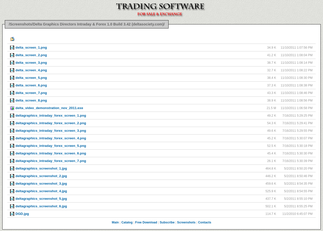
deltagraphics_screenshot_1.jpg (41, 168)
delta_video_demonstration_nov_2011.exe (49, 108)
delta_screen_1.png (31, 47)
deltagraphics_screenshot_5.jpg (41, 199)
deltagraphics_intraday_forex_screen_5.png (50, 146)
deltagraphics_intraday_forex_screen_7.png (50, 161)
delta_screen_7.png (31, 93)
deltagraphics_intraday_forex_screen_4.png (50, 138)
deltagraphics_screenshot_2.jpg (41, 176)
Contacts (204, 222)
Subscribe (167, 222)
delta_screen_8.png (31, 100)
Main (115, 222)
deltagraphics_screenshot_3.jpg (41, 183)
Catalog (127, 222)
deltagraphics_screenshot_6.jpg (41, 206)
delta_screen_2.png (31, 55)
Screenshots (186, 222)
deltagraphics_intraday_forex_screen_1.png (50, 115)
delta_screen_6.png (31, 85)
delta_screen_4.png (31, 70)
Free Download (146, 222)
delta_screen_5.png (31, 78)
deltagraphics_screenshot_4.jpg (41, 191)
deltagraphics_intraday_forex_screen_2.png (50, 123)
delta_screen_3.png (31, 62)
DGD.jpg (22, 214)
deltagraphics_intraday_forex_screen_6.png (50, 153)
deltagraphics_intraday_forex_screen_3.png (50, 131)
